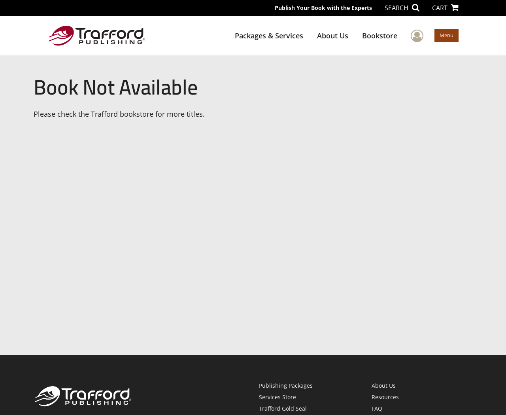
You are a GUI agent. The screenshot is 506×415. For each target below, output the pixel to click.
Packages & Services (269, 35)
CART (445, 8)
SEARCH (402, 8)
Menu (446, 35)
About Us (332, 35)
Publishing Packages (286, 385)
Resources (385, 397)
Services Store (277, 397)
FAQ (377, 408)
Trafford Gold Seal (283, 408)
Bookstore (379, 35)
